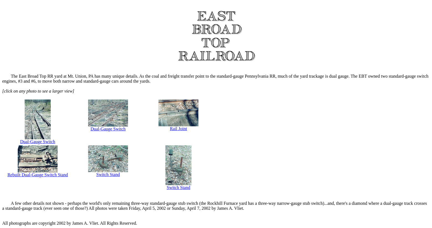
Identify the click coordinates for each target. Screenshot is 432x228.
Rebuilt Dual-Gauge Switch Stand (37, 173)
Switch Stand (108, 172)
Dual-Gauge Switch (37, 139)
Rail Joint (178, 126)
